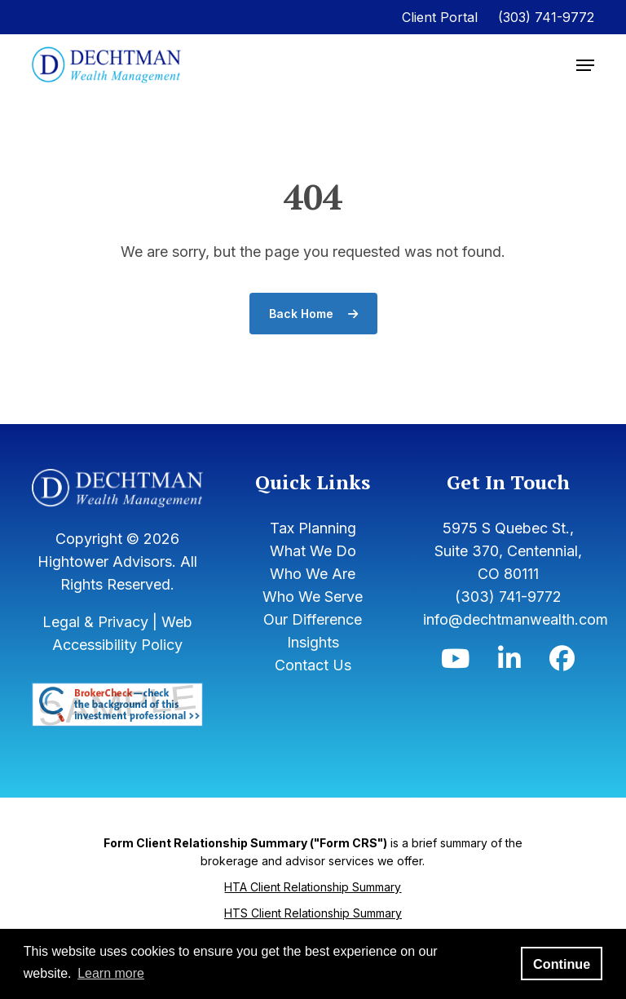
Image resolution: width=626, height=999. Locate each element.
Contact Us (313, 665)
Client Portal (440, 17)
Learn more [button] (110, 973)
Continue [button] (561, 964)
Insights (313, 642)
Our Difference (312, 619)
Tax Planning (313, 528)
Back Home (313, 313)
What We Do (313, 550)
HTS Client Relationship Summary (313, 913)
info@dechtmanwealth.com (515, 619)
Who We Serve (312, 596)
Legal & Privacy (95, 621)
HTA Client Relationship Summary (312, 887)
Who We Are (312, 573)
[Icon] (455, 662)
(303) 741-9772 (546, 17)
